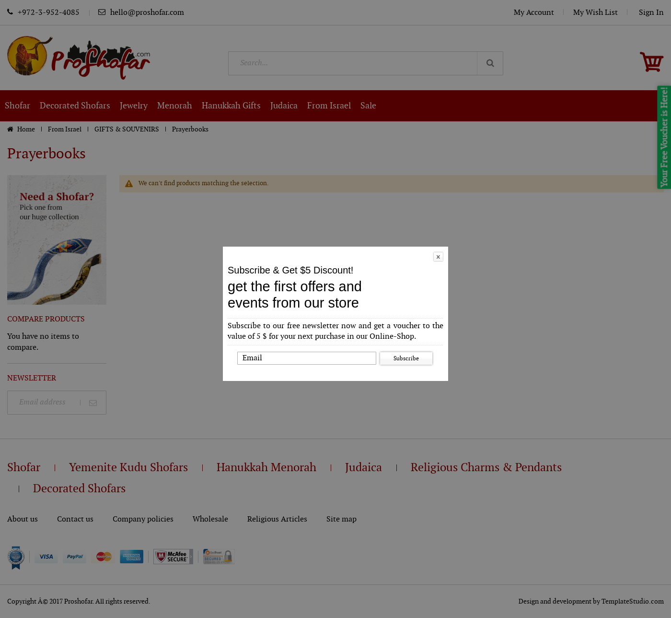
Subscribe (406, 358)
